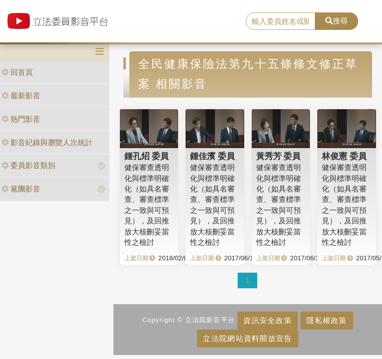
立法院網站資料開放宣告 (247, 338)
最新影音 (20, 95)
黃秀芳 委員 (278, 156)
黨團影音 (20, 188)
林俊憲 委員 (344, 156)
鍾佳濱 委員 (212, 156)
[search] (280, 21)
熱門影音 (20, 119)
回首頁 (17, 72)
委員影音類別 (28, 165)
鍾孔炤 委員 (146, 156)
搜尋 (336, 20)
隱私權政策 (326, 320)
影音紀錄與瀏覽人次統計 (47, 142)
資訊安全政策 (267, 320)
